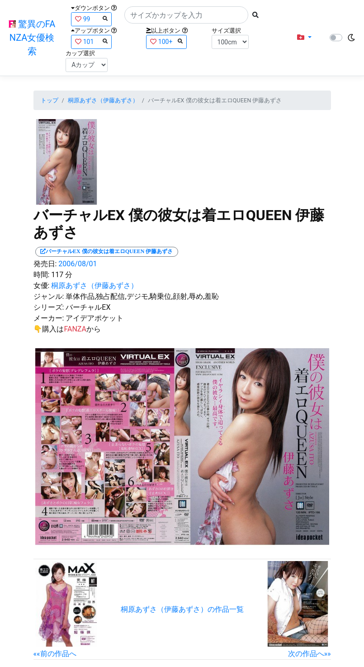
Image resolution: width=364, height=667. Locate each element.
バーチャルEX (88, 307)
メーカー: (48, 318)
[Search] (186, 15)
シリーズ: (48, 307)
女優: (41, 285)
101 (91, 41)
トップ (49, 100)
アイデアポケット (94, 318)
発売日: (45, 263)
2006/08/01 (77, 263)
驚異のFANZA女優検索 (32, 38)
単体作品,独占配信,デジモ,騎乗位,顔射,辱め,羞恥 (142, 296)
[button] (304, 38)
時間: (41, 274)
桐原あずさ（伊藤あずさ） (103, 100)
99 (91, 18)
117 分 (61, 274)
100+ (166, 41)
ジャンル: (48, 296)
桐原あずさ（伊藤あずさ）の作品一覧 (182, 609)
